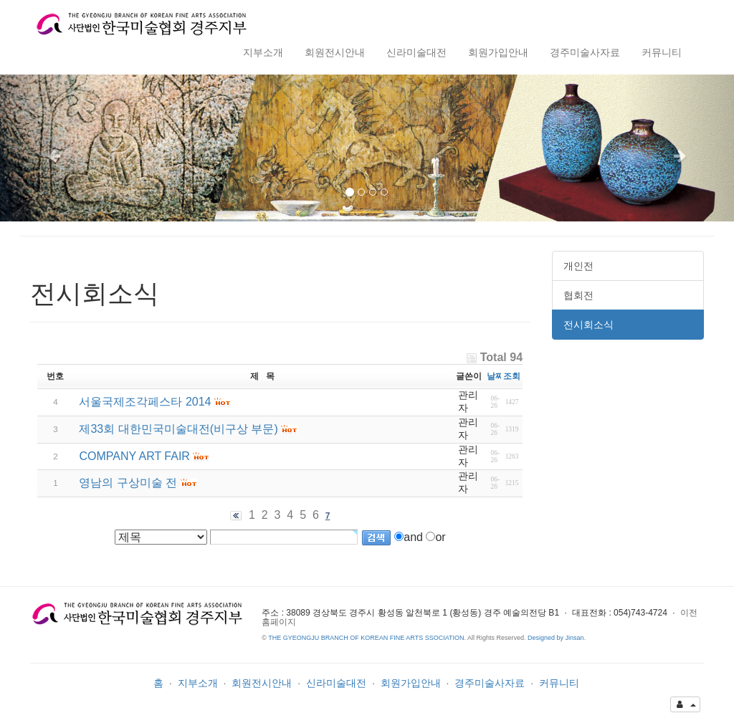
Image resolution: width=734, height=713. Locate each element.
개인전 (578, 266)
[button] (55, 148)
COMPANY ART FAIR (134, 456)
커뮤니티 (559, 683)
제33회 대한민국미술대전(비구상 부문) (178, 429)
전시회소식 (588, 324)
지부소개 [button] (263, 52)
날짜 (495, 376)
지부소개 (198, 683)
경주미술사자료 (489, 683)
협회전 (578, 295)
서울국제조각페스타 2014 (145, 402)
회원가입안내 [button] (498, 52)
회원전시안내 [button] (335, 52)
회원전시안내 (262, 683)
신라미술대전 (336, 683)
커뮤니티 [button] (662, 52)
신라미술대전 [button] (416, 52)
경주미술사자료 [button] (585, 52)
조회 (511, 376)
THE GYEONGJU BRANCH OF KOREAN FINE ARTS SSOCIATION (366, 637)
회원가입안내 (411, 683)
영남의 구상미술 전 (128, 483)
